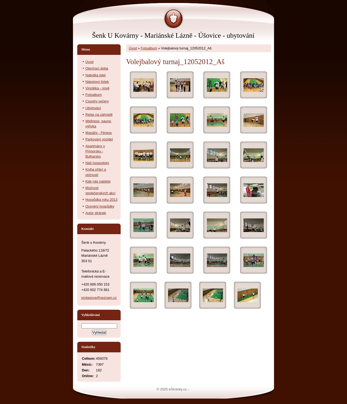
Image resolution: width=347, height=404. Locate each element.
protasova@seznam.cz (99, 298)
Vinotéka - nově (97, 88)
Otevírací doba (96, 68)
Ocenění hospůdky (99, 206)
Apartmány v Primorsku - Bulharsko (95, 151)
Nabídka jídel (95, 75)
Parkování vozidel (99, 139)
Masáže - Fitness (98, 133)
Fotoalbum (149, 48)
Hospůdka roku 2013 (101, 200)
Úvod (133, 48)
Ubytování (93, 108)
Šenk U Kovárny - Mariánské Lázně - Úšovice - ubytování (173, 35)
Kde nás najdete (98, 181)
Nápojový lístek (97, 82)
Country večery (97, 101)
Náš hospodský (97, 163)
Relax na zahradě (99, 114)
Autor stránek (95, 213)
